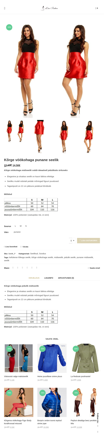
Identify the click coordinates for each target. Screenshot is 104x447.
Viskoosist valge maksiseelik (16, 376)
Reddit (36, 267)
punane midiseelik (85, 257)
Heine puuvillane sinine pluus (49, 376)
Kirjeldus (34, 278)
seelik (6, 260)
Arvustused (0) (66, 278)
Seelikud (34, 253)
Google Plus (27, 267)
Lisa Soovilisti (11, 247)
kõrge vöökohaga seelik (42, 257)
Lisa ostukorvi (89, 241)
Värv (6, 232)
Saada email (94, 268)
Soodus (42, 253)
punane (15, 232)
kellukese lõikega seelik (19, 257)
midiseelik (58, 257)
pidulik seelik (70, 257)
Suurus (7, 226)
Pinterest (22, 267)
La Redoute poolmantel (80, 376)
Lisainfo (48, 278)
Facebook (97, 426)
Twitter (17, 267)
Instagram (97, 432)
